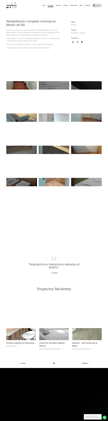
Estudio (65, 5)
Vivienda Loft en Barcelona (34, 403)
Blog (81, 5)
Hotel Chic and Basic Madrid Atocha (51, 344)
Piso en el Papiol (31, 409)
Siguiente (86, 363)
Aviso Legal (58, 395)
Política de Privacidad (61, 401)
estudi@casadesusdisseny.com (27, 383)
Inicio (43, 5)
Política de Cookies (60, 398)
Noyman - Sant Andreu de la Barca (84, 344)
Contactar (87, 5)
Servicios (58, 5)
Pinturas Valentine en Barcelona (20, 343)
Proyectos (50, 5)
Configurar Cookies (60, 403)
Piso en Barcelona (32, 406)
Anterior (22, 363)
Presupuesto (73, 5)
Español (96, 5)
